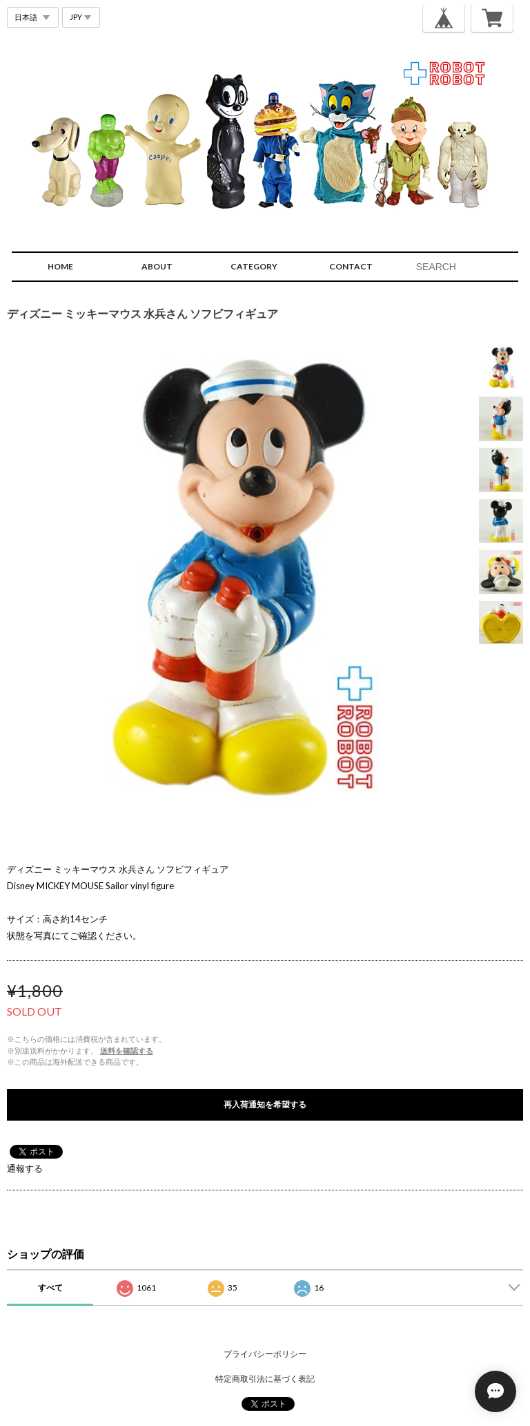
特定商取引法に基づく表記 (265, 1378)
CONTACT (351, 266)
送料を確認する (126, 1050)
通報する (25, 1168)
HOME (60, 266)
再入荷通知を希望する (265, 1104)
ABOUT (157, 266)
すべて (50, 1287)
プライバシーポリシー (265, 1354)
